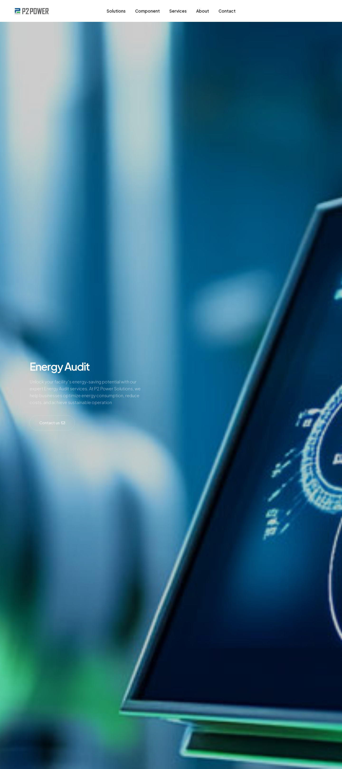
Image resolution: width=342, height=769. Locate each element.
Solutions (116, 11)
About (202, 11)
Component (147, 11)
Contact (227, 11)
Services (178, 11)
